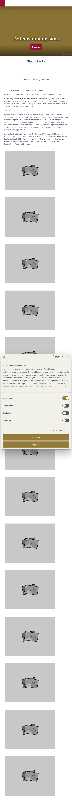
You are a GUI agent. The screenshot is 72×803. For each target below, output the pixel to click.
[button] (2, 3)
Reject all (36, 445)
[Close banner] (68, 357)
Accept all (36, 437)
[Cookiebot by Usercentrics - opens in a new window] (52, 356)
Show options (59, 430)
